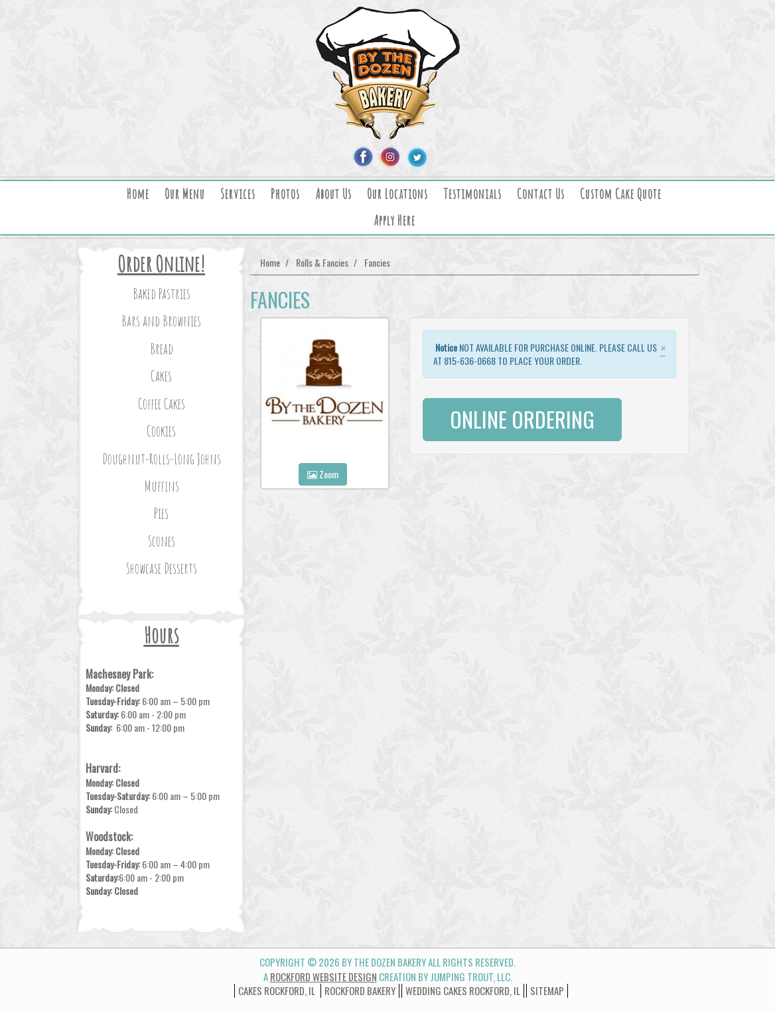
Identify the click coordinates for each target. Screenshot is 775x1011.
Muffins (161, 486)
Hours (161, 635)
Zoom (322, 474)
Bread (161, 349)
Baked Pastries (161, 294)
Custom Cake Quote (621, 194)
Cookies (161, 431)
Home (138, 194)
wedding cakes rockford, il (462, 990)
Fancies (377, 262)
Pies (161, 513)
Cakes (161, 376)
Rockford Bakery (359, 990)
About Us (333, 194)
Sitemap (547, 990)
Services (237, 194)
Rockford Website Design (323, 976)
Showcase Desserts (161, 568)
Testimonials (472, 194)
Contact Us (541, 194)
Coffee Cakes (161, 404)
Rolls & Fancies (322, 262)
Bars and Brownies (161, 321)
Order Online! (161, 263)
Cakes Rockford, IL (276, 990)
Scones (161, 541)
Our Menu (185, 194)
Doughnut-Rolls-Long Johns (161, 459)
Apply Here (394, 220)
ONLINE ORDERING (522, 419)
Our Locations (397, 194)
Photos (285, 194)
